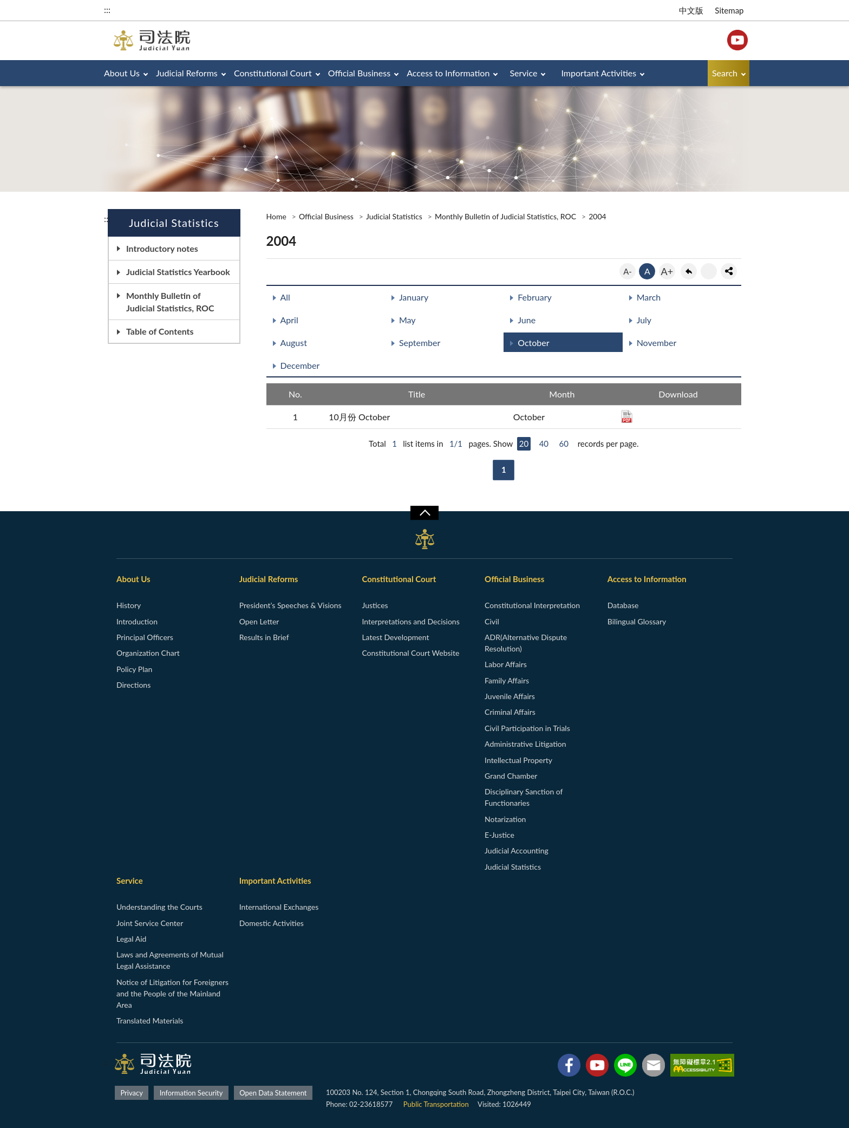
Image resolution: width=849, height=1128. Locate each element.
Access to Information (448, 73)
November (657, 342)
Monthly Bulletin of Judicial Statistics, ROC (170, 301)
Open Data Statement (272, 1092)
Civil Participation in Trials (527, 728)
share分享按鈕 (729, 271)
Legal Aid (131, 938)
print (709, 271)
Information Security (191, 1092)
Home (276, 216)
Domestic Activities (271, 923)
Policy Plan (134, 669)
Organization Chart (148, 652)
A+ (667, 271)
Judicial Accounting (516, 850)
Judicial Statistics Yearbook (178, 271)
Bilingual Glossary (637, 621)
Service (523, 73)
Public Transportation (436, 1104)
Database (623, 605)
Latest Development (395, 637)
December (300, 365)
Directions (133, 684)
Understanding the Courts (159, 906)
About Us (122, 73)
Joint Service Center (149, 923)
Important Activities (599, 73)
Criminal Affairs (510, 711)
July (644, 320)
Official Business (359, 73)
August (293, 342)
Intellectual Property (518, 760)
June (526, 320)
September (419, 342)
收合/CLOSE (424, 513)
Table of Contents (160, 331)
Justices (375, 605)
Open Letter (259, 621)
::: (107, 9)
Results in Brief (264, 637)
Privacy (131, 1092)
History (128, 605)
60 (564, 443)
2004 (597, 216)
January (413, 297)
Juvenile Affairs (510, 696)
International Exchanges (279, 906)
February (535, 297)
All (285, 297)
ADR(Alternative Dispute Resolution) (526, 643)
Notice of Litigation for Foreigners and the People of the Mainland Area (172, 993)
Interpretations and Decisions (410, 621)
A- (627, 271)
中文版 (691, 10)
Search (724, 73)
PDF (626, 416)
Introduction (137, 621)
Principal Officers (144, 637)
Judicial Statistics (394, 216)
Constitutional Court (273, 73)
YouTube (737, 40)
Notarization (505, 819)
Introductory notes (162, 248)
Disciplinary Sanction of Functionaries (524, 797)
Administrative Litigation (525, 743)
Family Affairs (507, 680)
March (649, 297)
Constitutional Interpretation (532, 605)
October (533, 342)
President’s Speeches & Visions (290, 605)
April (289, 320)
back (689, 271)
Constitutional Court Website (410, 652)
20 (523, 443)
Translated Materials (149, 1020)
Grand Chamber (511, 775)
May (407, 320)
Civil (492, 621)
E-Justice (499, 834)
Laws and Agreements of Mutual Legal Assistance (170, 960)
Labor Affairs (506, 664)
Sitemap (729, 10)
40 (543, 443)
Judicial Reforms (187, 73)
